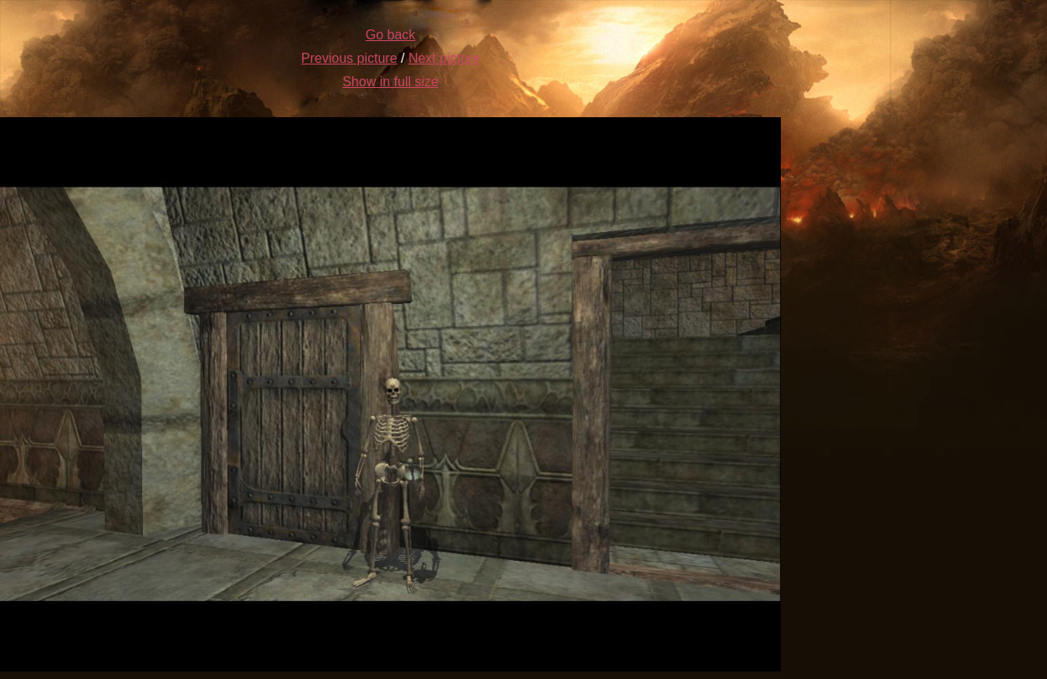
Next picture (444, 58)
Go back (391, 35)
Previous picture (349, 58)
